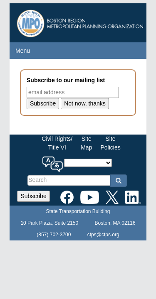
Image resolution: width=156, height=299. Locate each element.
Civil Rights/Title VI (57, 143)
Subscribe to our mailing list (66, 80)
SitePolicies (110, 143)
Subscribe (33, 196)
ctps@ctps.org (103, 235)
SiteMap (86, 143)
